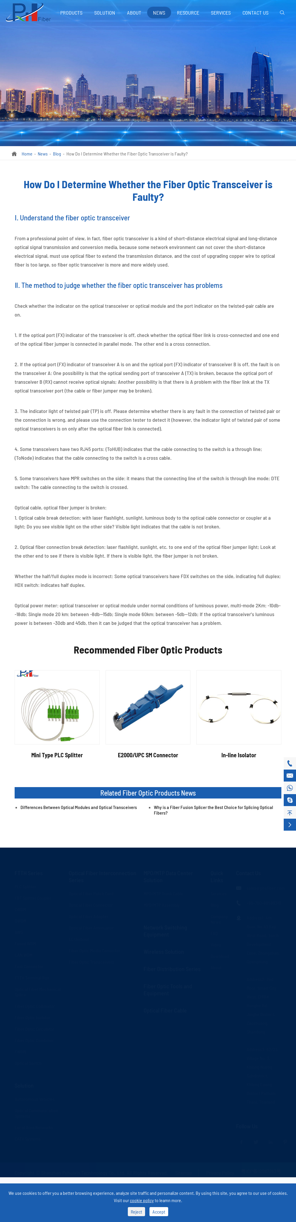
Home (27, 153)
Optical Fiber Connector (91, 905)
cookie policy (142, 1200)
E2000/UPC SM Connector (148, 754)
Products (71, 12)
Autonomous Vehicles (35, 1099)
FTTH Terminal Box (32, 977)
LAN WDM (23, 954)
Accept (158, 1211)
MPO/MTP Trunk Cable (163, 893)
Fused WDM (25, 943)
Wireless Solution (164, 951)
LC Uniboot (79, 939)
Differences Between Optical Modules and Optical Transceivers (78, 807)
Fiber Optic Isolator (32, 1017)
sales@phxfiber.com (266, 888)
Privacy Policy (220, 1172)
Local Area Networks (34, 1127)
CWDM (20, 909)
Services (221, 12)
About (134, 12)
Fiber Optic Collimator (35, 1006)
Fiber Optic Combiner (34, 1040)
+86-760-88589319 (264, 902)
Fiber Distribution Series (172, 968)
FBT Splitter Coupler (33, 897)
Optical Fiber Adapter (88, 916)
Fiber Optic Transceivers (91, 962)
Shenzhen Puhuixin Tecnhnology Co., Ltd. (83, 1172)
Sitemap (183, 1172)
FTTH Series (29, 872)
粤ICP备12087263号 (261, 1171)
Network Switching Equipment (165, 931)
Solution (104, 12)
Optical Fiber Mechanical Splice (38, 991)
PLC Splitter (25, 886)
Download (220, 956)
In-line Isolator (238, 754)
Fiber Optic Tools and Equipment (168, 989)
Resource (188, 12)
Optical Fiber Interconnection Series (102, 876)
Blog (57, 153)
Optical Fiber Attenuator (91, 927)
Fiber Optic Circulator (34, 1028)
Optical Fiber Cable (165, 1010)
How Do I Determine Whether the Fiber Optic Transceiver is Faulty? (127, 153)
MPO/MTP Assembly (162, 905)
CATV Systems (28, 1138)
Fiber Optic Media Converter (94, 950)
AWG (19, 932)
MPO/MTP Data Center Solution (168, 876)
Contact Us (255, 12)
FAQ (214, 933)
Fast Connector (29, 966)
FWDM (20, 1051)
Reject (136, 1211)
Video (216, 944)
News (159, 12)
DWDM (20, 920)
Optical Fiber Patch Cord (91, 893)
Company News (219, 918)
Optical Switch (28, 1063)
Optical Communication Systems (36, 1113)
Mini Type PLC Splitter (57, 754)
